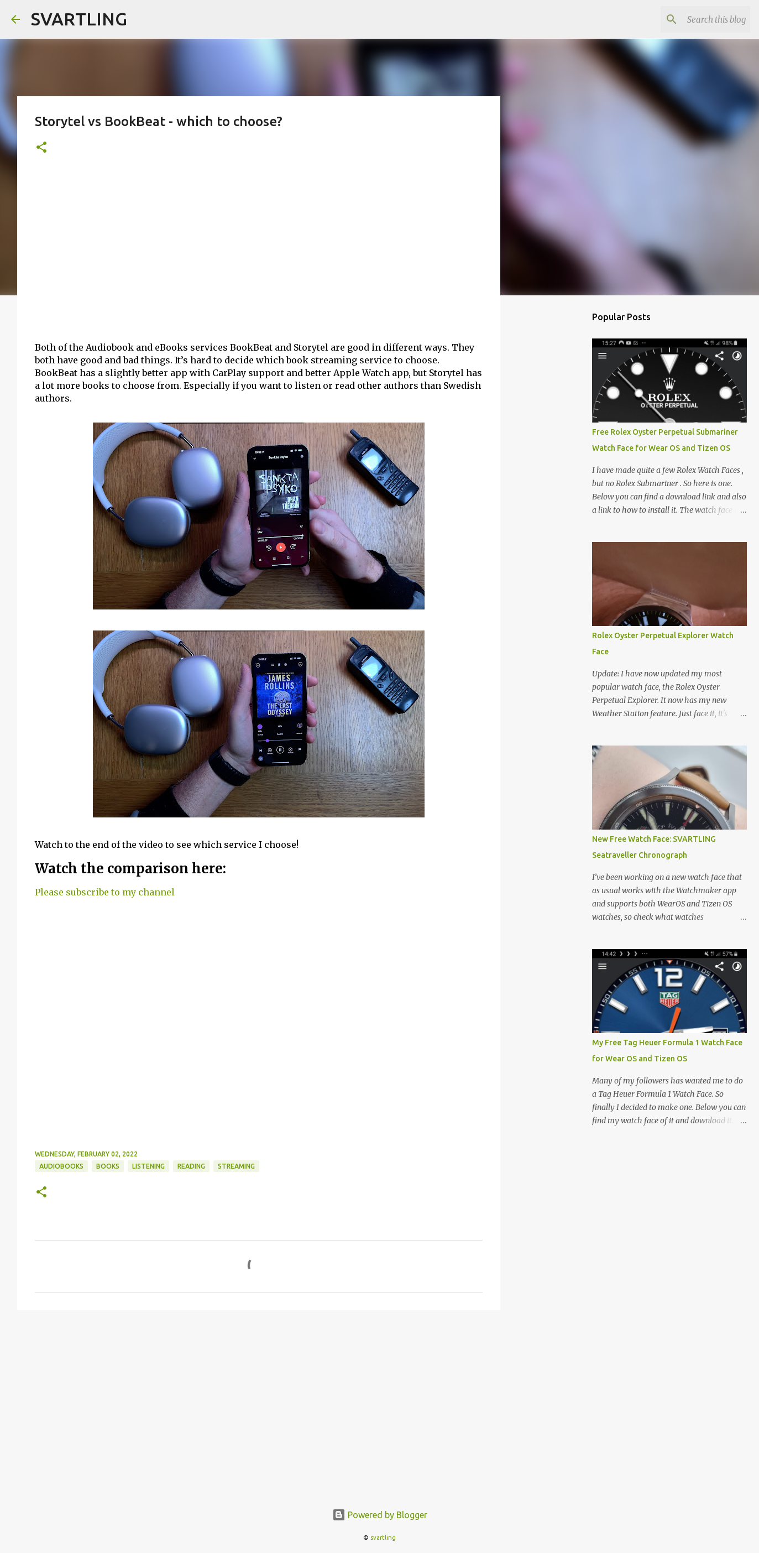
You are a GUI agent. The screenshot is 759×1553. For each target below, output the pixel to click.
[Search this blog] (692, 19)
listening (148, 1166)
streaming (236, 1166)
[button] (41, 147)
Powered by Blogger (379, 1515)
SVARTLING (79, 19)
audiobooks (61, 1166)
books (107, 1166)
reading (191, 1166)
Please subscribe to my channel (105, 892)
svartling (383, 1537)
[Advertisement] (259, 255)
